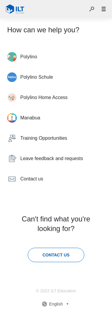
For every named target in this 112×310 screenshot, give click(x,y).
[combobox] (56, 304)
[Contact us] (56, 255)
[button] (91, 9)
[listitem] (56, 57)
